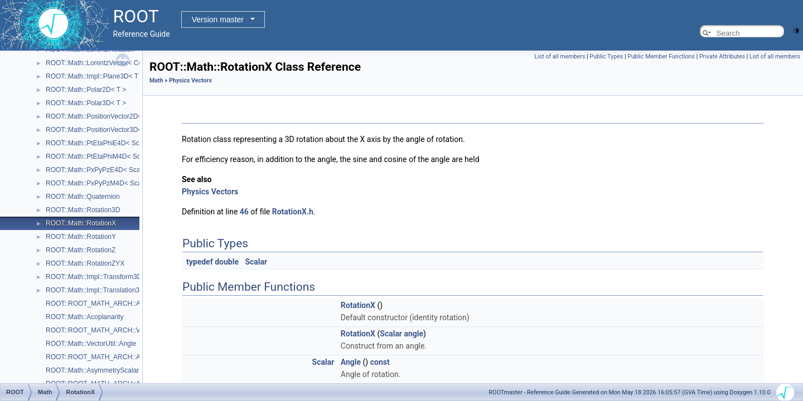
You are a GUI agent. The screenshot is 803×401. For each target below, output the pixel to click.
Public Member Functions (661, 56)
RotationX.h (292, 211)
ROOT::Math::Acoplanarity (84, 317)
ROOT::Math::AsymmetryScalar (92, 370)
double (227, 261)
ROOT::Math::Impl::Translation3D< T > (103, 290)
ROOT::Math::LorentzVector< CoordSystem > (113, 63)
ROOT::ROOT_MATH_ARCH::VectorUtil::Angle (116, 330)
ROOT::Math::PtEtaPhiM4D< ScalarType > (109, 156)
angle (413, 333)
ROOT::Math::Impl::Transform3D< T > (101, 277)
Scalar (256, 261)
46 (244, 211)
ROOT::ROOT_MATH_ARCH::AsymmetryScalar (117, 357)
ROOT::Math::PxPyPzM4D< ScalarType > (107, 183)
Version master (218, 19)
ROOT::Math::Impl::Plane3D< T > (95, 76)
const (380, 362)
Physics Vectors (190, 80)
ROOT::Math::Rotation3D (83, 210)
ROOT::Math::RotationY (81, 237)
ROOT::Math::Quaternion (83, 196)
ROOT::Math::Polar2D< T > (86, 90)
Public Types (606, 56)
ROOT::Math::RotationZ (80, 250)
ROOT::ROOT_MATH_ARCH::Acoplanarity (109, 303)
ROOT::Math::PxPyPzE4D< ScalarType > (107, 170)
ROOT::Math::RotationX (81, 223)
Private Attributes (722, 56)
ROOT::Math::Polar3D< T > (86, 103)
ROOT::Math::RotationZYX (85, 263)
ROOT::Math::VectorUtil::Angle (91, 344)
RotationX (358, 305)
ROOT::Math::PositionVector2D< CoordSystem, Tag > (125, 116)
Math (156, 80)
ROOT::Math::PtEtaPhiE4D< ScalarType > (108, 143)
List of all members (559, 56)
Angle (351, 362)
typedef (199, 261)
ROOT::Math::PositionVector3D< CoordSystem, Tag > (125, 130)
